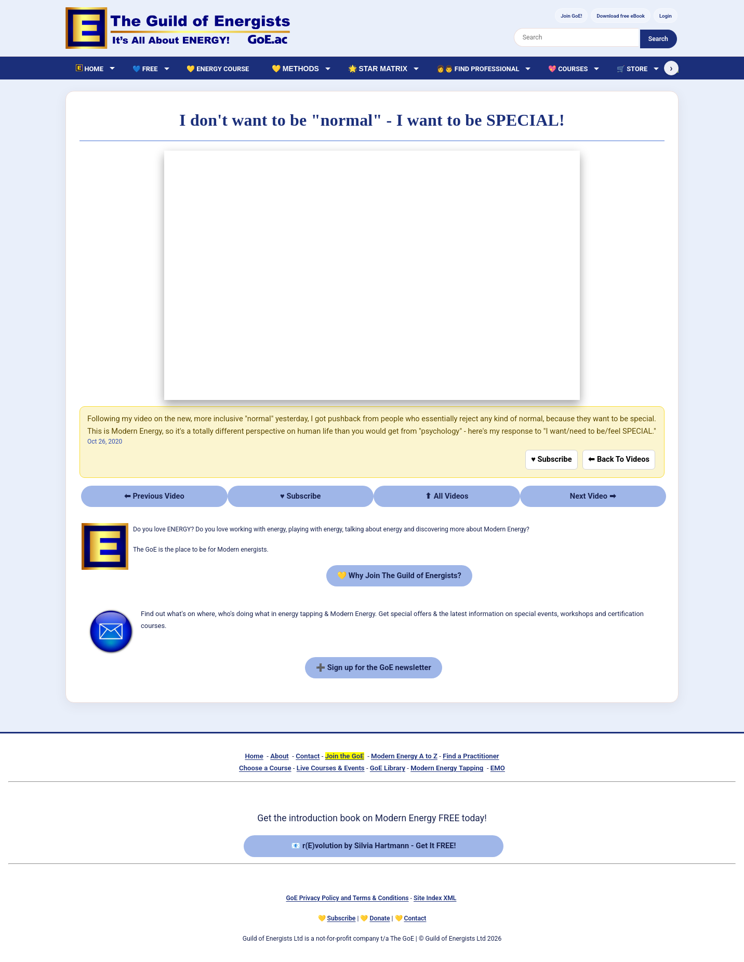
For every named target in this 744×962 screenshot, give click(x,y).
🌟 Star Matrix (377, 68)
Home (254, 756)
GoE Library (387, 768)
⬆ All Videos (446, 496)
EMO (497, 768)
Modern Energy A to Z (404, 756)
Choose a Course (265, 768)
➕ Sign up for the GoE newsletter (373, 667)
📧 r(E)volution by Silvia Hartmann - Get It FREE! (373, 845)
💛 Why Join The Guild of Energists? (399, 575)
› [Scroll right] (671, 68)
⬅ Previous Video (154, 496)
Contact (308, 756)
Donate (380, 918)
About (279, 756)
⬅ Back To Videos (618, 459)
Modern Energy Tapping (446, 768)
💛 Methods (295, 68)
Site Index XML (435, 898)
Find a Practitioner (471, 756)
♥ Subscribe (551, 459)
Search (658, 39)
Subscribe (341, 918)
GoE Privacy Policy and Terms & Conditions (347, 898)
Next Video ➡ (593, 496)
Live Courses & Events (331, 768)
